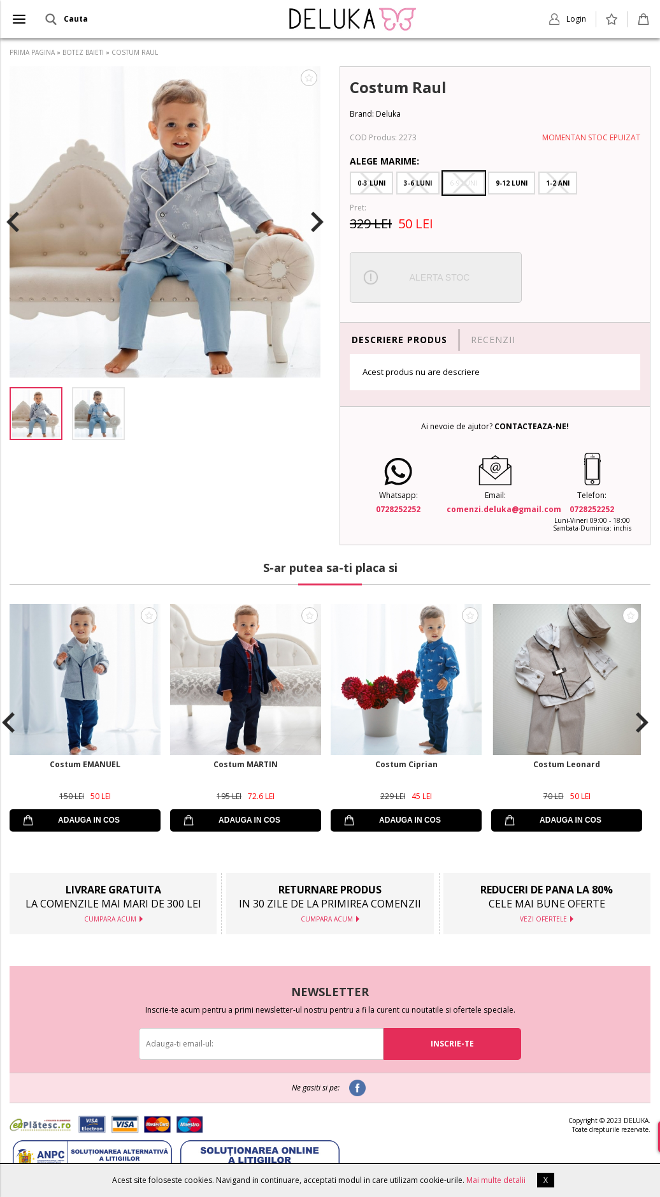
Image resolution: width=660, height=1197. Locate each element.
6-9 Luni (463, 183)
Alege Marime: (384, 161)
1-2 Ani (558, 183)
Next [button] (317, 222)
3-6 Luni (418, 183)
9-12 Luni (511, 183)
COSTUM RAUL (134, 52)
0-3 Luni (371, 183)
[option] (165, 222)
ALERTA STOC (440, 277)
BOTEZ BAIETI (83, 52)
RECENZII (493, 340)
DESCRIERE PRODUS (399, 340)
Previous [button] (12, 222)
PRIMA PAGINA (32, 52)
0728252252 (398, 509)
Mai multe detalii (496, 1180)
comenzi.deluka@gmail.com (504, 509)
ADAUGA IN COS (89, 820)
